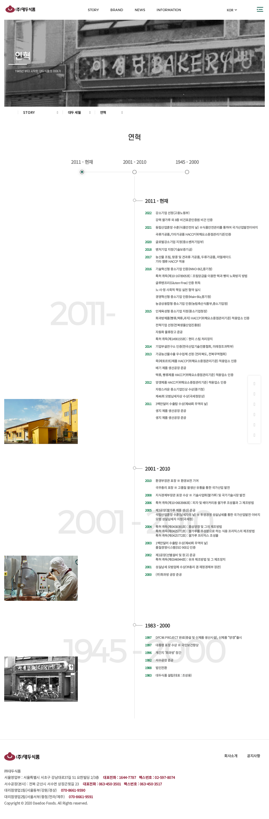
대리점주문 (254, 425)
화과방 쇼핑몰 (254, 404)
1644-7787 (127, 777)
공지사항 (253, 755)
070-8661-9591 (81, 796)
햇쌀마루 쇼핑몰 (254, 414)
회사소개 (230, 755)
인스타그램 (254, 383)
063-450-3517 (151, 783)
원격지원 (254, 435)
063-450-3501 (110, 783)
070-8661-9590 (73, 790)
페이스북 (254, 394)
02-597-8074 (165, 777)
